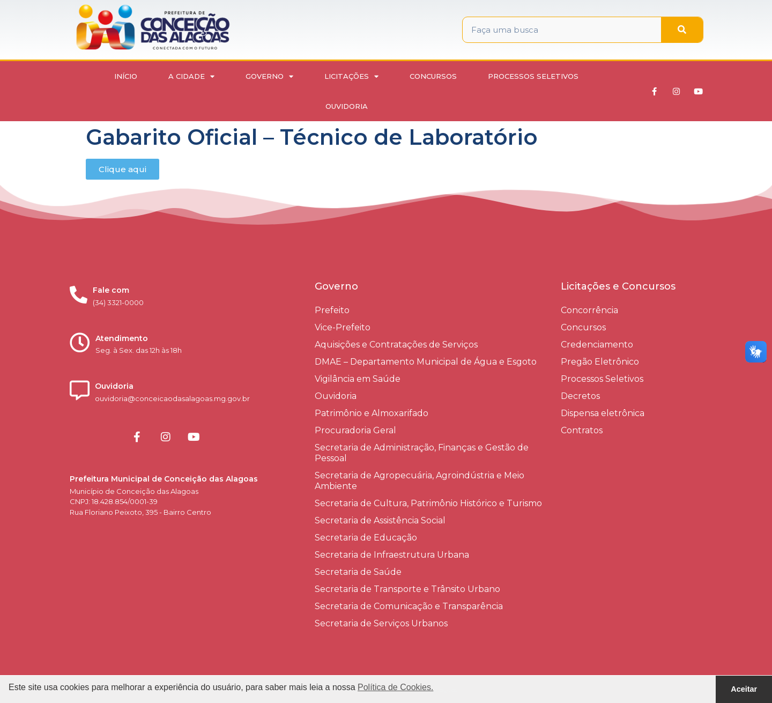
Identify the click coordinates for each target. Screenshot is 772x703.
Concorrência (589, 310)
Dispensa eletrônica (602, 413)
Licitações (351, 76)
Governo (269, 76)
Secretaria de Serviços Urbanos (381, 623)
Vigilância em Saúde (357, 379)
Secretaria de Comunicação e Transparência (409, 606)
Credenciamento (597, 344)
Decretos (580, 396)
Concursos (433, 76)
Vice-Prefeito (342, 327)
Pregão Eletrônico (600, 362)
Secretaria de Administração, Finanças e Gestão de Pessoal (422, 452)
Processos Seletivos (533, 76)
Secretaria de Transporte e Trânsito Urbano (407, 589)
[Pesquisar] (682, 29)
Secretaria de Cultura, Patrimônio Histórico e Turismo (428, 503)
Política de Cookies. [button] (395, 687)
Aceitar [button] (744, 689)
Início (125, 76)
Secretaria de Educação (366, 537)
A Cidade (191, 76)
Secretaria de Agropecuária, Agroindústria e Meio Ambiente (419, 480)
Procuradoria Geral (355, 430)
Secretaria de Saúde (358, 572)
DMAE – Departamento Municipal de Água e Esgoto (426, 362)
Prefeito (332, 310)
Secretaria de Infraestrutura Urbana (392, 555)
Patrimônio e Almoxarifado (371, 413)
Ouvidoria (346, 106)
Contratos (582, 430)
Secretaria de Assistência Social (380, 520)
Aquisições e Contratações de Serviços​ (396, 344)
